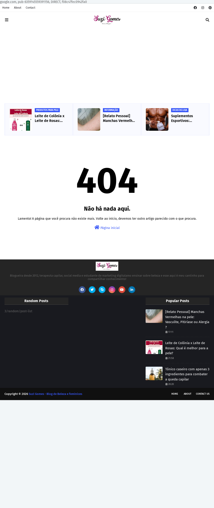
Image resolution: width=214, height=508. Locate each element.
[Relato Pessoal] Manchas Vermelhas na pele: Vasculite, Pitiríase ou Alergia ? (119, 118)
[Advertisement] (107, 66)
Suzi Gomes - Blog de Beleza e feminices (55, 394)
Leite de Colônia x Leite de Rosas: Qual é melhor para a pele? (50, 118)
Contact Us (202, 393)
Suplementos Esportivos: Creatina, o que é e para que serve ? (186, 118)
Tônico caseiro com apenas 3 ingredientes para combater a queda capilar (187, 374)
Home (5, 7)
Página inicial (107, 227)
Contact (30, 7)
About (17, 7)
